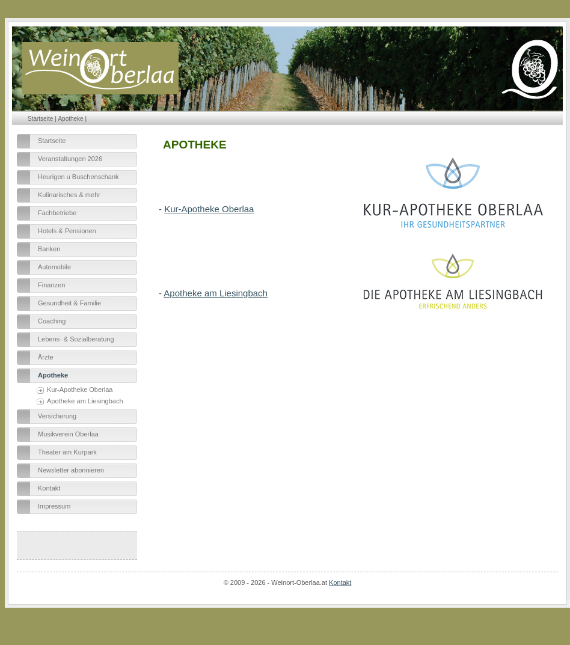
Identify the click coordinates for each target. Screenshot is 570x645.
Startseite (40, 118)
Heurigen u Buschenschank (78, 176)
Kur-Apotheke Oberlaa (79, 389)
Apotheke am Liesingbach (85, 401)
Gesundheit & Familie (69, 303)
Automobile (54, 267)
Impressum (54, 506)
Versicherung (57, 416)
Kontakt (49, 488)
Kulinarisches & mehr (69, 194)
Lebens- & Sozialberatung (76, 339)
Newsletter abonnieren (71, 470)
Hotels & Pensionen (67, 230)
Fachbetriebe (57, 212)
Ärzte (46, 357)
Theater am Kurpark (67, 452)
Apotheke (70, 118)
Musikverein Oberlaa (68, 434)
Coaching (52, 321)
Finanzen (51, 285)
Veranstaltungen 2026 (70, 158)
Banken (49, 248)
